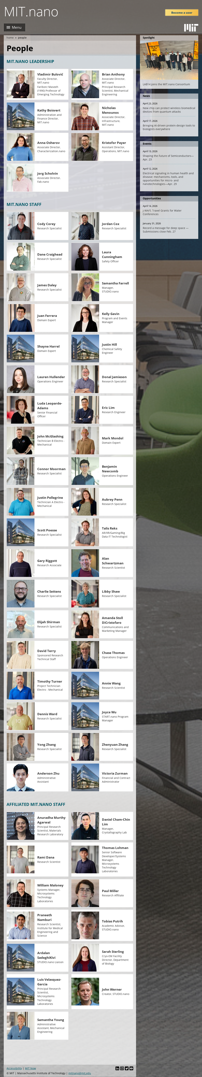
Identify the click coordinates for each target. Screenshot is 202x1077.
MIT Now (30, 1068)
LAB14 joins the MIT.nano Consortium (166, 84)
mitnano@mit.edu (79, 1073)
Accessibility (14, 1068)
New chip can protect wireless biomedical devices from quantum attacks (169, 109)
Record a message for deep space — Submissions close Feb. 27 (166, 229)
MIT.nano (31, 11)
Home (10, 37)
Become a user (181, 12)
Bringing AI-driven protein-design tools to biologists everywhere (169, 127)
